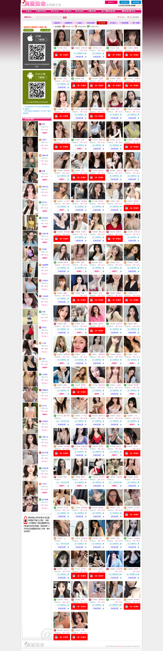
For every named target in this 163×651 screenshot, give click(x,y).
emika (136, 446)
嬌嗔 (82, 293)
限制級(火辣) (69, 26)
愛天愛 (136, 385)
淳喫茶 (118, 78)
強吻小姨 (102, 140)
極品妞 (101, 170)
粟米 (43, 124)
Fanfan (118, 600)
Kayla (118, 508)
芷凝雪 (83, 232)
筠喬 (43, 312)
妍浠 (65, 78)
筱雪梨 (44, 249)
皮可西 (83, 569)
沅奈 (100, 538)
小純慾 (118, 385)
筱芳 (117, 109)
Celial (83, 354)
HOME (122, 17)
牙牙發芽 (102, 477)
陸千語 (44, 202)
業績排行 (57, 23)
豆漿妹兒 (45, 280)
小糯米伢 (119, 170)
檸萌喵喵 (67, 170)
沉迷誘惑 (119, 477)
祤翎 (117, 201)
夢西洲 (136, 201)
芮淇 (100, 293)
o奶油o (118, 416)
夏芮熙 (101, 201)
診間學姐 (84, 508)
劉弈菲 (66, 262)
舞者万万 (102, 416)
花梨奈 (101, 446)
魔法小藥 (84, 109)
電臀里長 (102, 354)
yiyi (65, 538)
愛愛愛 (118, 293)
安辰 (65, 48)
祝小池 (66, 508)
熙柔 (65, 477)
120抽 (44, 343)
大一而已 (84, 416)
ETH (135, 293)
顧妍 (82, 262)
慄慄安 (136, 569)
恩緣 (43, 171)
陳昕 (135, 324)
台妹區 (79, 23)
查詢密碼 (136, 2)
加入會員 (124, 2)
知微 (82, 78)
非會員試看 (79, 57)
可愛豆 (66, 600)
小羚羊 (44, 484)
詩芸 (135, 354)
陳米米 (101, 109)
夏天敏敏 (45, 499)
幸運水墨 (45, 234)
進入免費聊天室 (79, 53)
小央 (65, 569)
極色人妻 (102, 232)
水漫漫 (136, 170)
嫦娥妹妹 (102, 600)
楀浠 (65, 385)
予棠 (65, 109)
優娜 (65, 293)
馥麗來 (136, 477)
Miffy (100, 48)
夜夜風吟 (45, 218)
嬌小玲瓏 (45, 452)
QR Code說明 (45, 30)
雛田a (83, 477)
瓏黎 (82, 600)
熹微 (100, 262)
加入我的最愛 (134, 17)
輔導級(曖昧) (82, 26)
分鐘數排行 (68, 23)
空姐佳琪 (84, 48)
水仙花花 (119, 569)
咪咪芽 (118, 232)
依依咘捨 (137, 109)
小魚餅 (136, 140)
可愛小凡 (45, 437)
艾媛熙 (101, 78)
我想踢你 (84, 201)
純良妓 (118, 446)
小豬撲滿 (137, 78)
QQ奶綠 (44, 374)
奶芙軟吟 (137, 600)
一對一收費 (135, 23)
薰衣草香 (67, 416)
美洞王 (44, 327)
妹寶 (82, 140)
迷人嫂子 (67, 630)
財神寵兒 (45, 421)
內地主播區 (91, 23)
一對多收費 (124, 23)
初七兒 (44, 406)
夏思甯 (83, 385)
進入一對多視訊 (61, 421)
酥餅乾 (136, 48)
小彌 (82, 630)
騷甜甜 (101, 508)
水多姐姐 (137, 538)
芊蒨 (117, 538)
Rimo (83, 324)
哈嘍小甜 (84, 446)
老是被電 (84, 538)
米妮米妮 (67, 232)
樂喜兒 (101, 324)
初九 (117, 262)
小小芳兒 (67, 201)
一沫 (135, 416)
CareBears (137, 508)
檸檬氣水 (45, 390)
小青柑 (136, 262)
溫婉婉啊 (45, 265)
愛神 (65, 324)
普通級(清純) (94, 26)
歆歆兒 (101, 569)
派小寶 (66, 140)
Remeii (118, 140)
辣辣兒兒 (45, 187)
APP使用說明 (28, 30)
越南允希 (45, 155)
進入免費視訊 (96, 53)
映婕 (117, 48)
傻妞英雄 (102, 385)
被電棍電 (67, 354)
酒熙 (43, 359)
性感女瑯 (45, 468)
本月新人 (113, 23)
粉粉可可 (119, 324)
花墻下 (44, 140)
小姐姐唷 (45, 296)
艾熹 (82, 170)
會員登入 (111, 2)
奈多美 (118, 354)
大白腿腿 (67, 446)
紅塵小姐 (137, 232)
